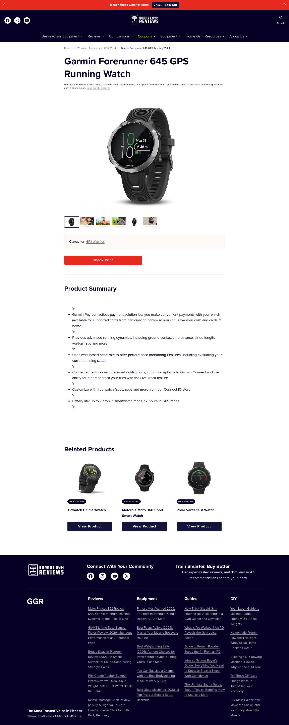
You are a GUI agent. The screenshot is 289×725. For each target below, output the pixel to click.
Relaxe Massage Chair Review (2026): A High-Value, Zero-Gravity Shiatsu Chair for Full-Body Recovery (109, 707)
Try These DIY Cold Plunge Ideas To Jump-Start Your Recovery (243, 683)
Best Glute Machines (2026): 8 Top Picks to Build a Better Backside (158, 694)
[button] (4, 5)
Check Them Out (165, 5)
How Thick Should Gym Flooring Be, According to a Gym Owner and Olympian (203, 613)
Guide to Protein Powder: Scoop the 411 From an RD (202, 649)
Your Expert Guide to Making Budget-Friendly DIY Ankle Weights (244, 616)
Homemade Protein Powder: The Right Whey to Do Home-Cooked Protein (243, 640)
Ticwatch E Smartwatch (86, 510)
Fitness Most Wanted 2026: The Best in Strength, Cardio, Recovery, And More (157, 613)
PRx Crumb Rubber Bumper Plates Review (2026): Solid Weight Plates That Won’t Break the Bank (110, 683)
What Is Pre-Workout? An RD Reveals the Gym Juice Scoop (204, 632)
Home (67, 48)
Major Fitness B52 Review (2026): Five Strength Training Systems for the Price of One (109, 613)
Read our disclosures (98, 88)
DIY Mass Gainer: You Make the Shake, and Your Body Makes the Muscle (245, 707)
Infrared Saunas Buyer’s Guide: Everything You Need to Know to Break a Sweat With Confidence (204, 668)
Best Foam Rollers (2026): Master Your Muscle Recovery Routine (157, 632)
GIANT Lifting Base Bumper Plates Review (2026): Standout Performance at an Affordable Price (110, 635)
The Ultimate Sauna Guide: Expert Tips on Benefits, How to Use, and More (204, 689)
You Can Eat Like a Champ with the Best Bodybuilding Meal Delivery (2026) (156, 675)
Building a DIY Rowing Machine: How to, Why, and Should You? (246, 661)
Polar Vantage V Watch (195, 510)
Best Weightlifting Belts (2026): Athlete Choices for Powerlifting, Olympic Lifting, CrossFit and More (157, 654)
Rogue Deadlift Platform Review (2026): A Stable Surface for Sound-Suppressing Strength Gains (109, 659)
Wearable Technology (89, 48)
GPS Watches (111, 48)
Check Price (103, 260)
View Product (90, 526)
